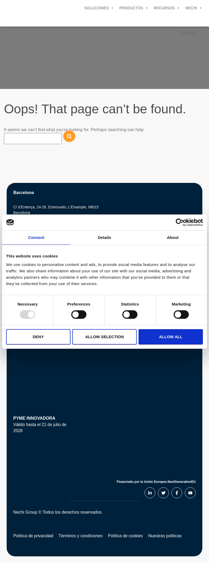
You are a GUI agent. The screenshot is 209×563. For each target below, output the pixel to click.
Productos (133, 8)
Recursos (167, 8)
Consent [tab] (36, 237)
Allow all (170, 336)
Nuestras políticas (167, 535)
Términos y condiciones (81, 535)
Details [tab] (104, 237)
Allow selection (104, 336)
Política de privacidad (33, 535)
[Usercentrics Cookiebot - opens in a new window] (179, 222)
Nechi (193, 8)
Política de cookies (126, 535)
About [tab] (173, 237)
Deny (38, 336)
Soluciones (99, 8)
